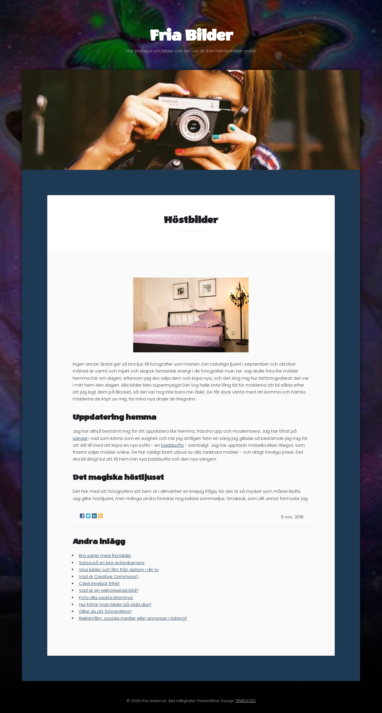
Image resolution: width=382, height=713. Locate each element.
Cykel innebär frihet (99, 583)
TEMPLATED (245, 701)
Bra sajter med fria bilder (105, 555)
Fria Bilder (191, 40)
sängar (80, 438)
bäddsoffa (172, 445)
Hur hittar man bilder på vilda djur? (115, 604)
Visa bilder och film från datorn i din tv (119, 570)
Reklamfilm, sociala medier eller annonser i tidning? (133, 618)
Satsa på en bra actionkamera (111, 563)
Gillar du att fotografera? (105, 611)
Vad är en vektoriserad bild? (108, 590)
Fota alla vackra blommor (106, 597)
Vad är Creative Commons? (108, 576)
